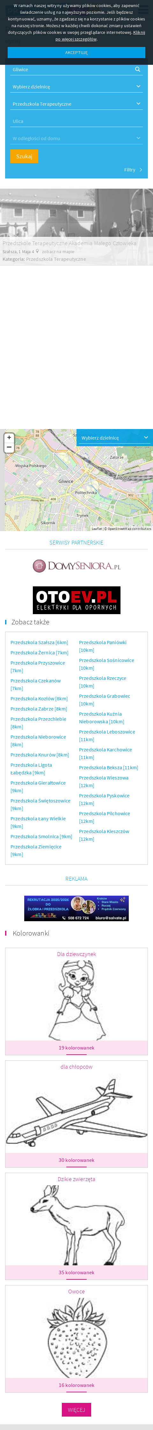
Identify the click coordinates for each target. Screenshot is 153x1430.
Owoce (76, 1291)
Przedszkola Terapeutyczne (56, 259)
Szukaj (24, 156)
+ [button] (9, 438)
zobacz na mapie (58, 251)
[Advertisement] (76, 342)
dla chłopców (77, 1066)
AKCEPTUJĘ (76, 52)
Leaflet (97, 528)
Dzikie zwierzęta (77, 1179)
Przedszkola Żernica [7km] (40, 652)
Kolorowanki (31, 933)
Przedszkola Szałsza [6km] (39, 642)
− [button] (9, 448)
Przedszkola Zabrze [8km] (39, 708)
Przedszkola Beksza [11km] (108, 767)
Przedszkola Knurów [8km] (40, 754)
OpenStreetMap (119, 528)
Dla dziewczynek (76, 954)
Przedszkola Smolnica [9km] (41, 836)
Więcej (76, 1409)
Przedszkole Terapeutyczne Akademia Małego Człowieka (69, 243)
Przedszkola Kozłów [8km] (39, 698)
